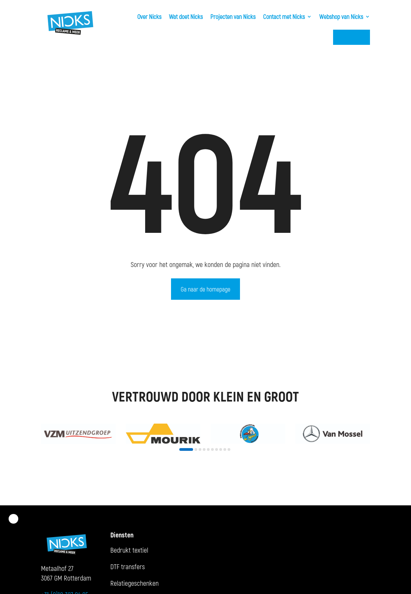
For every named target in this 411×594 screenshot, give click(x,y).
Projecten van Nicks (232, 16)
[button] (186, 449)
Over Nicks (149, 16)
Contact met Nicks (284, 16)
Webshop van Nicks (341, 16)
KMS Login (351, 37)
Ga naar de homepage (205, 289)
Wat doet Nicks (186, 16)
